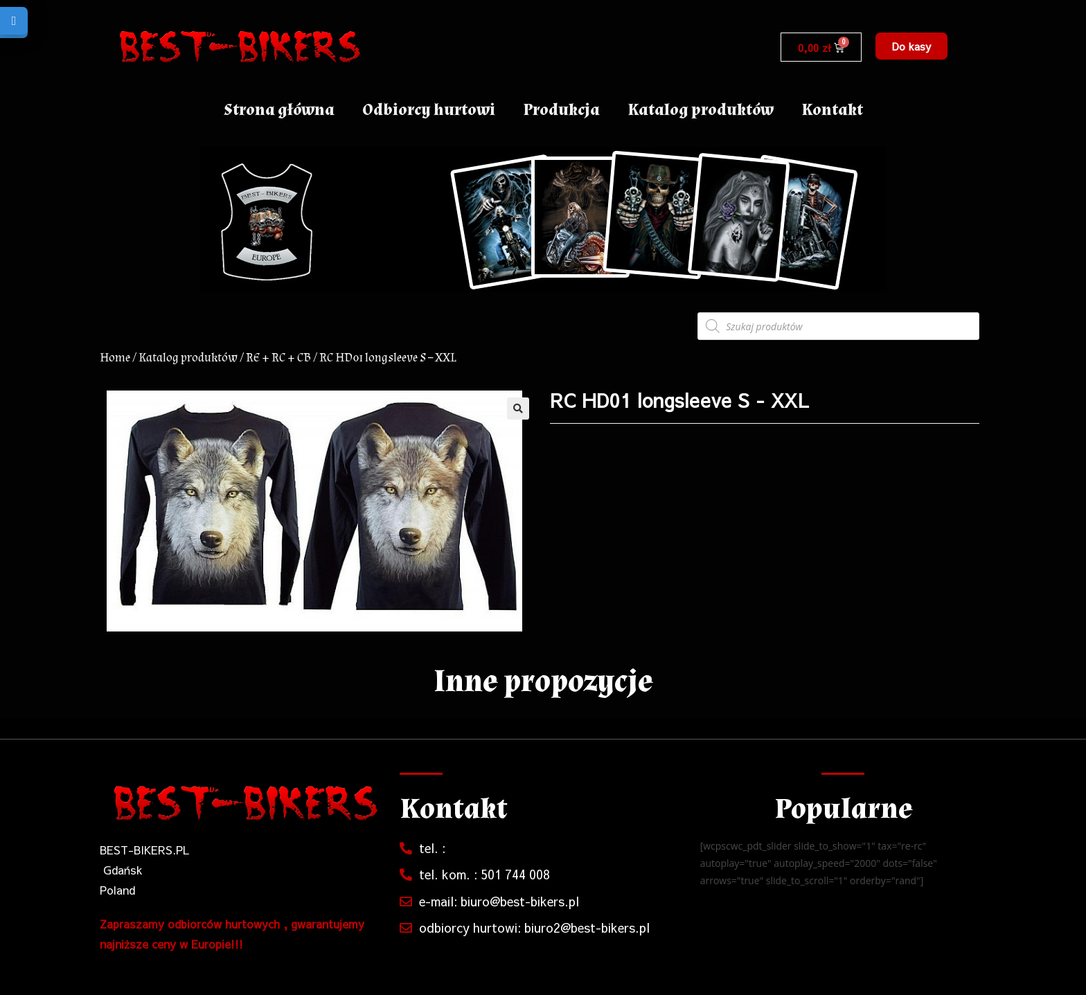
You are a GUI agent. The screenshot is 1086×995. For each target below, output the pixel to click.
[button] (911, 46)
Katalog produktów (700, 109)
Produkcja (561, 109)
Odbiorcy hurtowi (428, 109)
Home (115, 358)
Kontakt (832, 109)
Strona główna (279, 109)
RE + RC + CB (278, 358)
